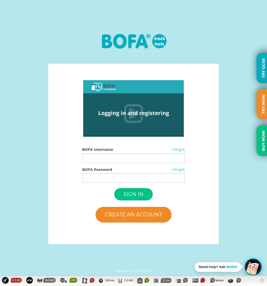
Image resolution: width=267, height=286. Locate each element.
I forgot (178, 149)
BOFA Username (97, 149)
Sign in (133, 194)
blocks (216, 280)
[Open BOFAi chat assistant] (228, 267)
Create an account (133, 214)
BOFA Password (97, 169)
